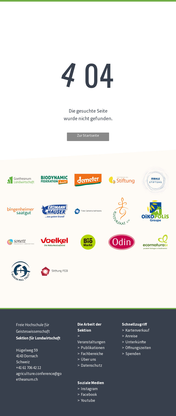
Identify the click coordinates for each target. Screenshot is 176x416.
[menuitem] (99, 13)
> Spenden (131, 353)
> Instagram (87, 388)
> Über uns (86, 359)
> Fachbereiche (90, 353)
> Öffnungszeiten (136, 347)
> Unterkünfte (134, 341)
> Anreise (130, 335)
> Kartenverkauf (135, 330)
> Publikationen (90, 347)
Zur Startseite (88, 135)
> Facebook (87, 394)
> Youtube (86, 400)
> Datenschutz (89, 365)
